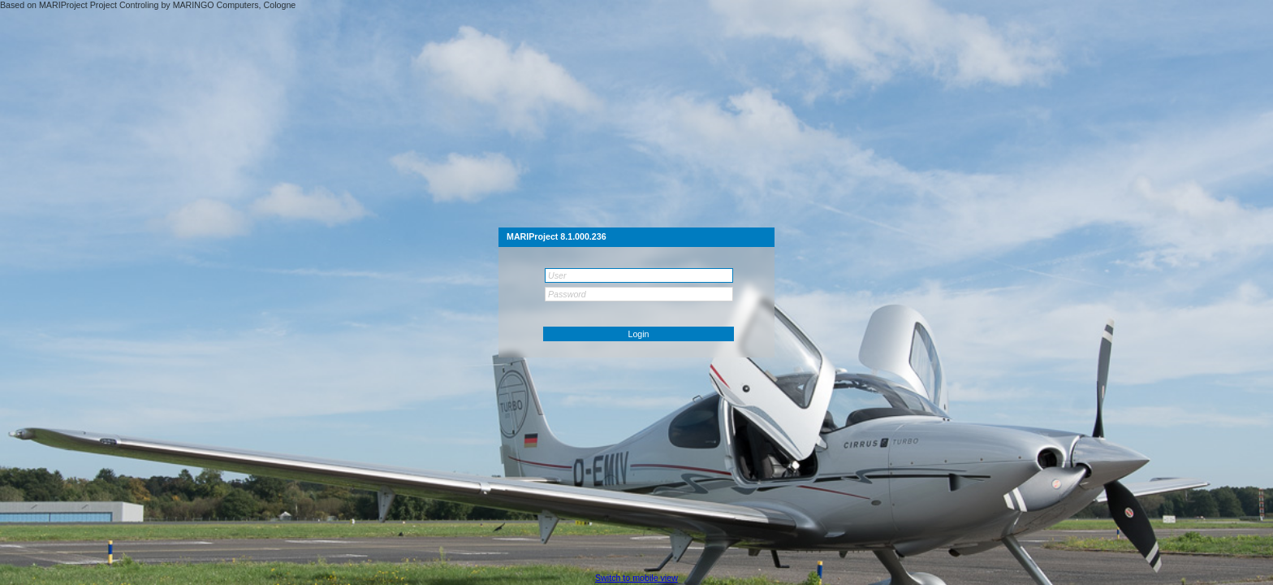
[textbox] (639, 275)
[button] (638, 334)
